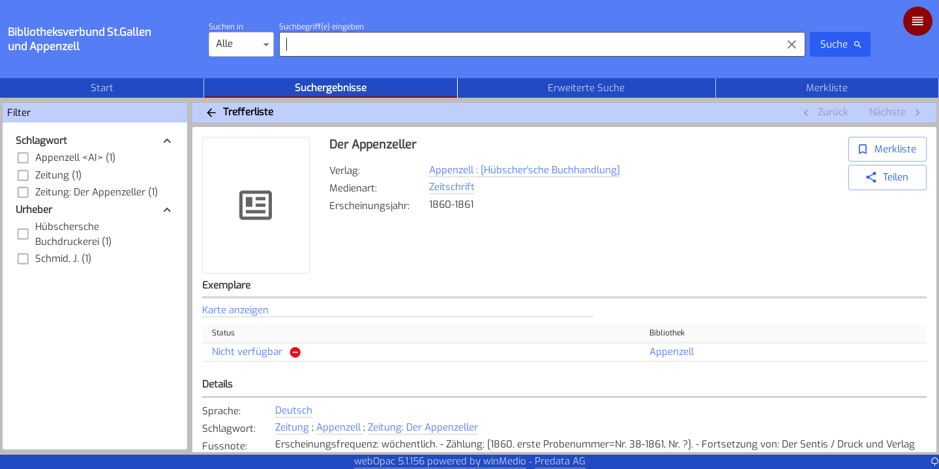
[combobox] (527, 44)
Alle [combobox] (224, 43)
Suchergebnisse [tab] (330, 88)
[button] (95, 141)
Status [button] (230, 333)
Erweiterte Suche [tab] (586, 88)
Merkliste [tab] (827, 88)
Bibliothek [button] (674, 333)
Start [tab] (101, 88)
